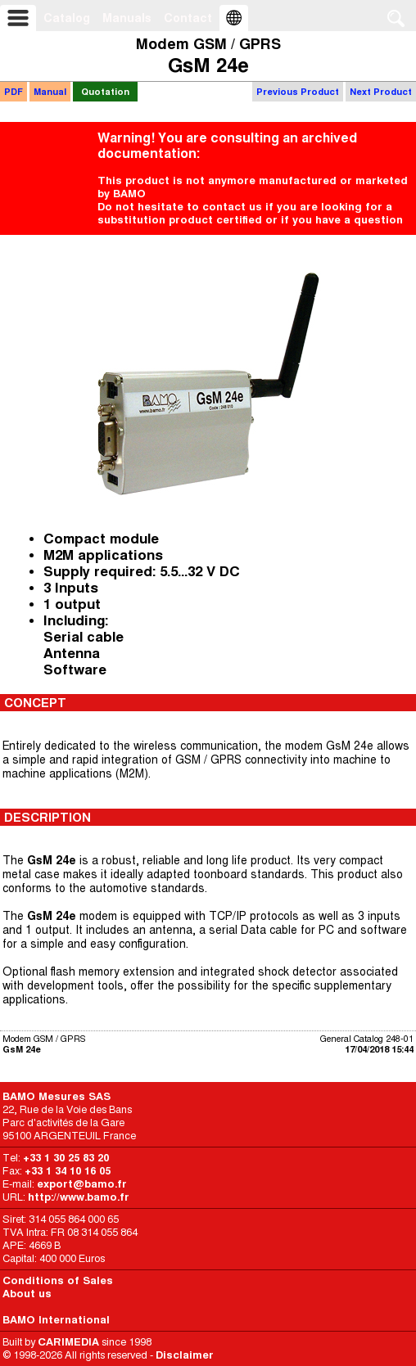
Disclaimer (185, 1355)
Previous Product (297, 92)
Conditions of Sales (57, 1280)
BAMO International (56, 1320)
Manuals (126, 18)
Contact (188, 18)
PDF (13, 92)
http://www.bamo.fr (78, 1197)
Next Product (381, 92)
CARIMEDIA (68, 1342)
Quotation (105, 92)
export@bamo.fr (82, 1184)
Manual (50, 92)
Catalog (66, 18)
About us (27, 1293)
